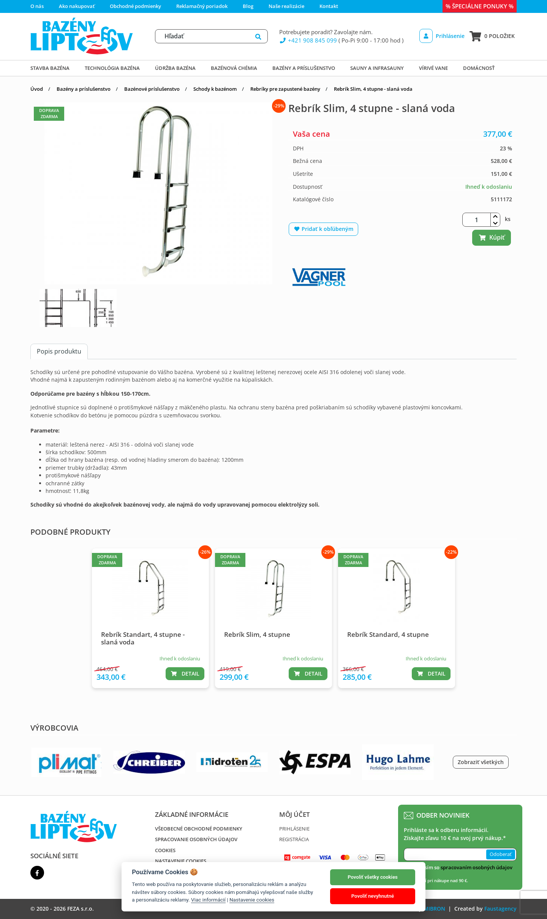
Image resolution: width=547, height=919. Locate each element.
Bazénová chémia (234, 68)
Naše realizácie (286, 6)
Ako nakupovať (77, 6)
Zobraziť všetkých (481, 762)
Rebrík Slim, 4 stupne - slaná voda (373, 88)
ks (508, 219)
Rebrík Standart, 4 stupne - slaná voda (143, 638)
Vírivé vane (433, 68)
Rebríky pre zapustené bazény (285, 88)
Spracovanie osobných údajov (196, 839)
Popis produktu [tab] (59, 351)
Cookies (165, 850)
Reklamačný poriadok (202, 6)
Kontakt (328, 6)
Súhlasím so (461, 867)
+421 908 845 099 (308, 40)
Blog (248, 6)
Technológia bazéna (112, 68)
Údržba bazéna (175, 68)
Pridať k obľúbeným (323, 228)
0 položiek (492, 36)
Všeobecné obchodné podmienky (198, 828)
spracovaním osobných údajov (476, 867)
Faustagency (500, 908)
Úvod (36, 88)
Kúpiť (491, 237)
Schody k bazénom (215, 88)
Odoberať (501, 854)
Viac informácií (208, 900)
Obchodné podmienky (135, 6)
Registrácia (294, 839)
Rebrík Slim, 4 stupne (257, 634)
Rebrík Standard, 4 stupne (388, 634)
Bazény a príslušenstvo (303, 68)
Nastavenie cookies (180, 860)
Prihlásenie (442, 36)
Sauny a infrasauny (377, 68)
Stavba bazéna (50, 68)
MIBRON (434, 908)
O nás (37, 6)
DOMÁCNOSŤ (479, 68)
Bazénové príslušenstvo (152, 88)
